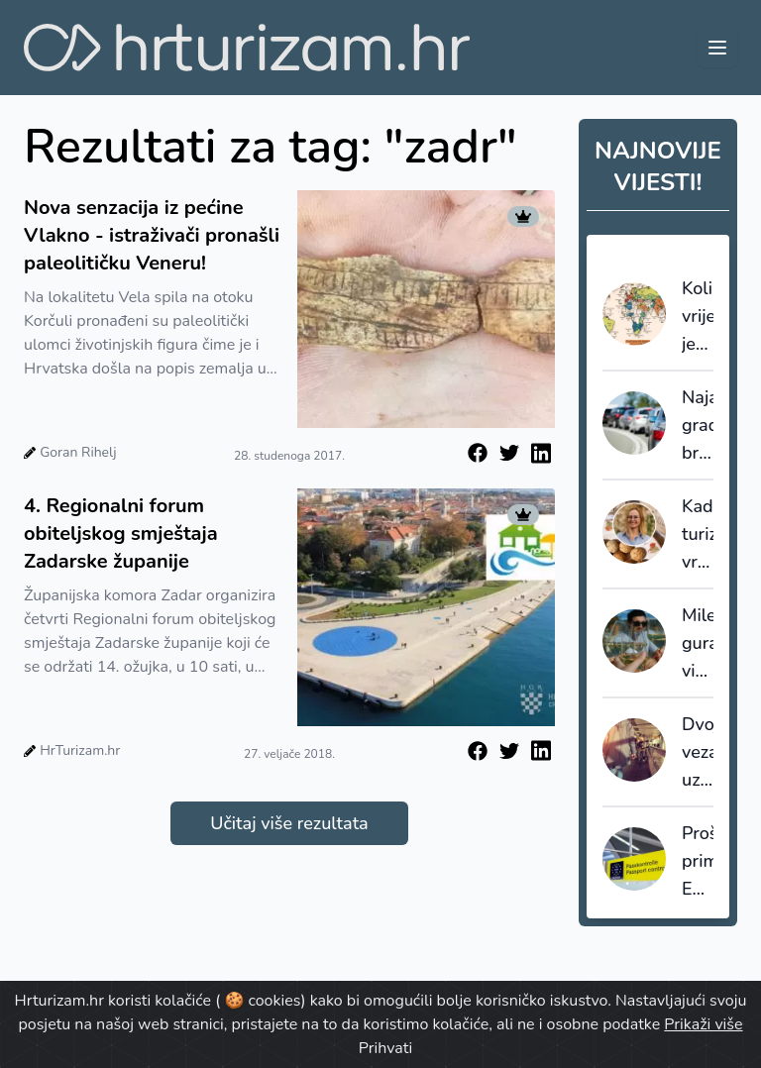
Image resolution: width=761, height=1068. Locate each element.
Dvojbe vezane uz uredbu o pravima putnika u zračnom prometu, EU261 (697, 753)
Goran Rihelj (78, 452)
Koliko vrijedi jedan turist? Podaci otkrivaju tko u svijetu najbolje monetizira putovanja (697, 317)
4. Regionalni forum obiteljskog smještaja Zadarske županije (121, 533)
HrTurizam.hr (80, 750)
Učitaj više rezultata (289, 823)
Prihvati (385, 1048)
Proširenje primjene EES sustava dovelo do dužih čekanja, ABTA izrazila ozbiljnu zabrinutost (697, 862)
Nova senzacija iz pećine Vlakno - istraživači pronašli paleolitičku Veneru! (151, 235)
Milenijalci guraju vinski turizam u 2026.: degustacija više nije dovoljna (697, 644)
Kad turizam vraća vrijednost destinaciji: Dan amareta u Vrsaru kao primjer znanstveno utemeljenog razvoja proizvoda (697, 535)
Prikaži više (703, 1024)
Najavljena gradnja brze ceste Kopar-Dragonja (697, 426)
